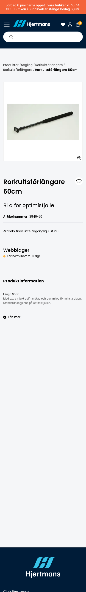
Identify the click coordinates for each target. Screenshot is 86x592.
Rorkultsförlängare (17, 69)
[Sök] (11, 36)
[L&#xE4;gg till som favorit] (79, 181)
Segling (27, 65)
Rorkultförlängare (49, 65)
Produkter (11, 65)
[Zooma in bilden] (78, 156)
